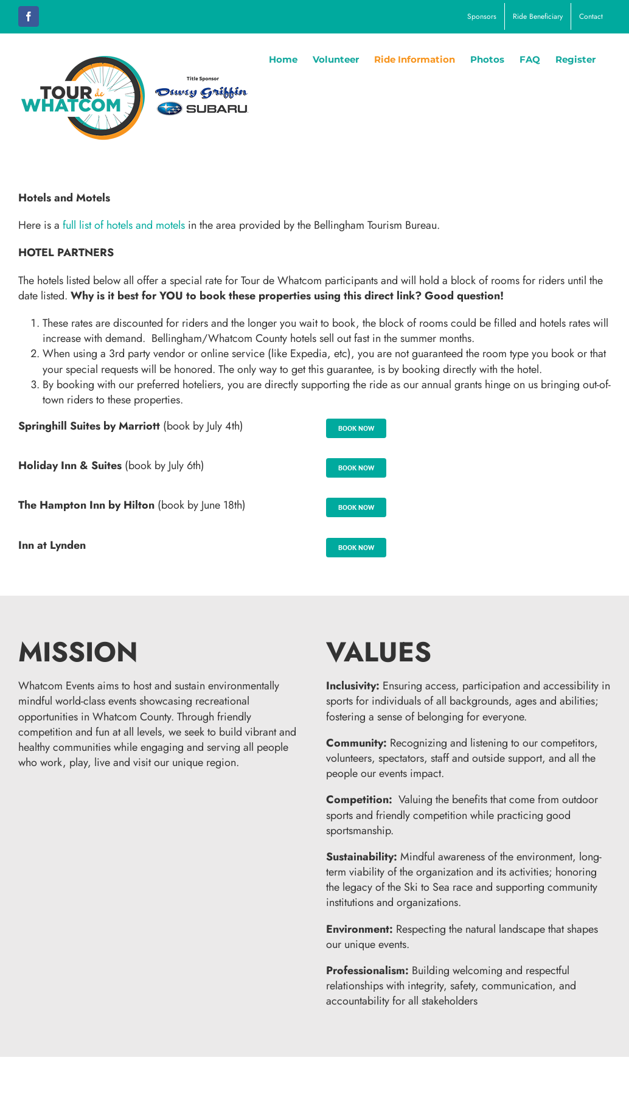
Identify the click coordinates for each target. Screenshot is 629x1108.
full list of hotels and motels (124, 225)
